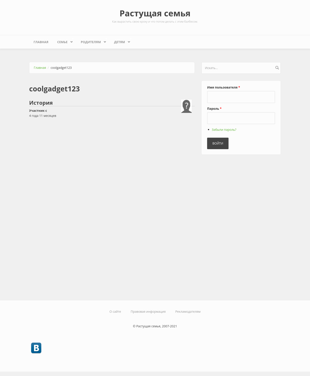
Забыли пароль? (224, 129)
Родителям (92, 41)
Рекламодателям (187, 311)
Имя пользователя (223, 87)
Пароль (214, 108)
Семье (63, 41)
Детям (121, 41)
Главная (41, 42)
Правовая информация (148, 311)
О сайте (115, 311)
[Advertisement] (234, 225)
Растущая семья (155, 13)
